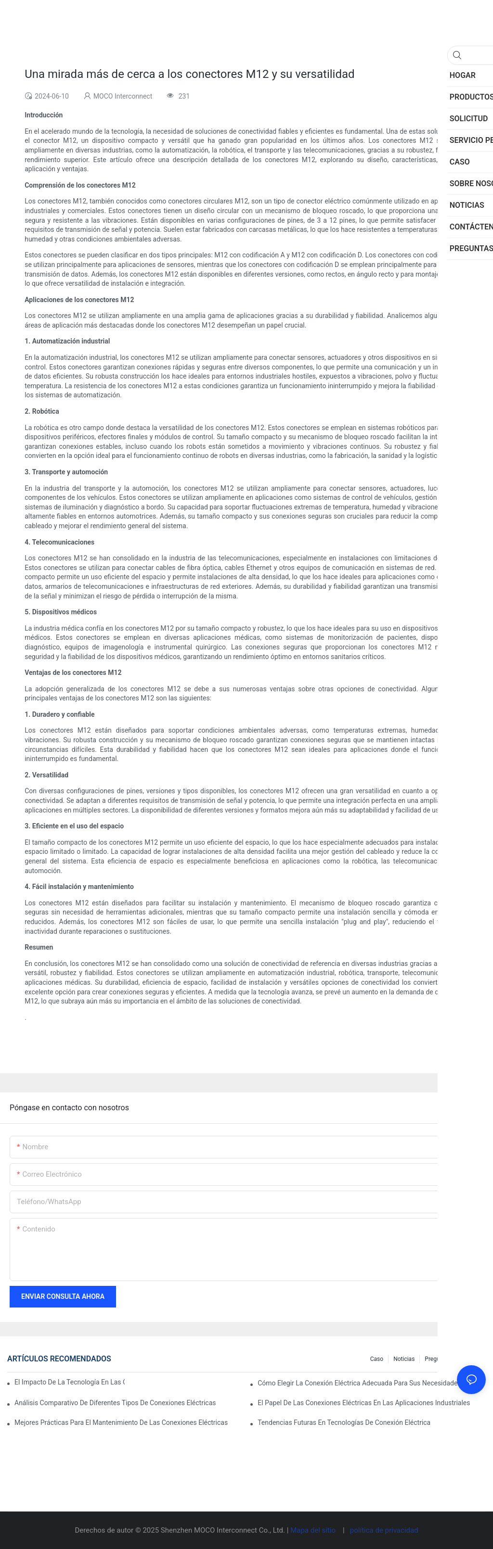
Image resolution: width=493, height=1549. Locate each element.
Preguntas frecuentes (453, 1359)
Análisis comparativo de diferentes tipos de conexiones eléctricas (115, 1403)
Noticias (404, 1359)
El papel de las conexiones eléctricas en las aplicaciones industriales (364, 1403)
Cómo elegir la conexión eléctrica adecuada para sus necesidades (359, 1383)
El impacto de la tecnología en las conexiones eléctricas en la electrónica (69, 1382)
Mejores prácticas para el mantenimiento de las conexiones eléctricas (121, 1422)
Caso (376, 1359)
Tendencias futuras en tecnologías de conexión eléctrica (344, 1422)
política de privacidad (384, 1530)
